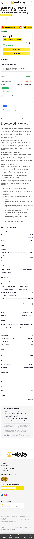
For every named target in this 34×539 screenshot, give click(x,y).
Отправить (19, 488)
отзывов (8, 506)
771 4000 (4, 468)
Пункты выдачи (4, 465)
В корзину (16, 49)
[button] (17, 109)
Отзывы (24, 119)
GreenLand (30, 237)
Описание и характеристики (10, 119)
